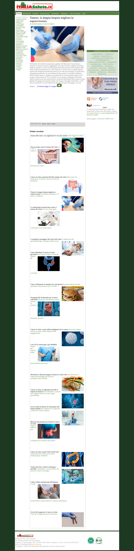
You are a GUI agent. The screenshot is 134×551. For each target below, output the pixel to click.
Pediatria (19, 58)
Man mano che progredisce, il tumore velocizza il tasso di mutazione (54, 179)
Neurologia (19, 51)
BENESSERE (27, 13)
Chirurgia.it (20, 25)
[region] (57, 104)
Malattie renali (21, 47)
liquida (53, 123)
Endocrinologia (21, 32)
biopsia (44, 123)
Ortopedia (19, 57)
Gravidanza (20, 43)
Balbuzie (19, 22)
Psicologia (19, 62)
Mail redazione (36, 544)
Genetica (19, 38)
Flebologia (19, 35)
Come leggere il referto (75, 136)
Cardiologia (20, 24)
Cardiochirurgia (97, 54)
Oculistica (19, 52)
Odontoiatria (20, 54)
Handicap (19, 44)
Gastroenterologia (22, 36)
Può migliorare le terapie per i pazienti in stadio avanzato (45, 409)
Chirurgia (96, 56)
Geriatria (19, 40)
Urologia (19, 68)
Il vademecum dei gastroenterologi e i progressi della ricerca (52, 240)
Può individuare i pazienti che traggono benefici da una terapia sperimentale (46, 393)
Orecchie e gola (21, 55)
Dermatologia (20, 27)
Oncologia (103, 68)
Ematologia (20, 30)
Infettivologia (108, 64)
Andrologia (20, 21)
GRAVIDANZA (45, 13)
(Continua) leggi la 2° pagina (47, 86)
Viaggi (18, 69)
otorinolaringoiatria (108, 70)
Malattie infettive (22, 46)
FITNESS (35, 13)
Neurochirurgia (97, 66)
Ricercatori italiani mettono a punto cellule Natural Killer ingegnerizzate (56, 331)
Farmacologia (20, 33)
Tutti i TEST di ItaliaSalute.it (102, 92)
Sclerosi (18, 63)
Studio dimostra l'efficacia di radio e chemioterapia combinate (43, 455)
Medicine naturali (22, 49)
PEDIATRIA (55, 13)
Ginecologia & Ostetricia (97, 62)
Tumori (18, 66)
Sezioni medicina (22, 17)
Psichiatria (19, 60)
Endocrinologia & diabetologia (102, 58)
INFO (84, 13)
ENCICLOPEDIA (75, 13)
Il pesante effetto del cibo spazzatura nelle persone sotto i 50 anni (55, 285)
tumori (48, 123)
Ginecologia (20, 41)
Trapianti (19, 65)
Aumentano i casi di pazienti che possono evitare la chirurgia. (45, 470)
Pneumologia (102, 72)
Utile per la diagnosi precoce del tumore (44, 514)
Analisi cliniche (21, 19)
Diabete (18, 28)
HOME (19, 13)
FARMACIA (64, 13)
